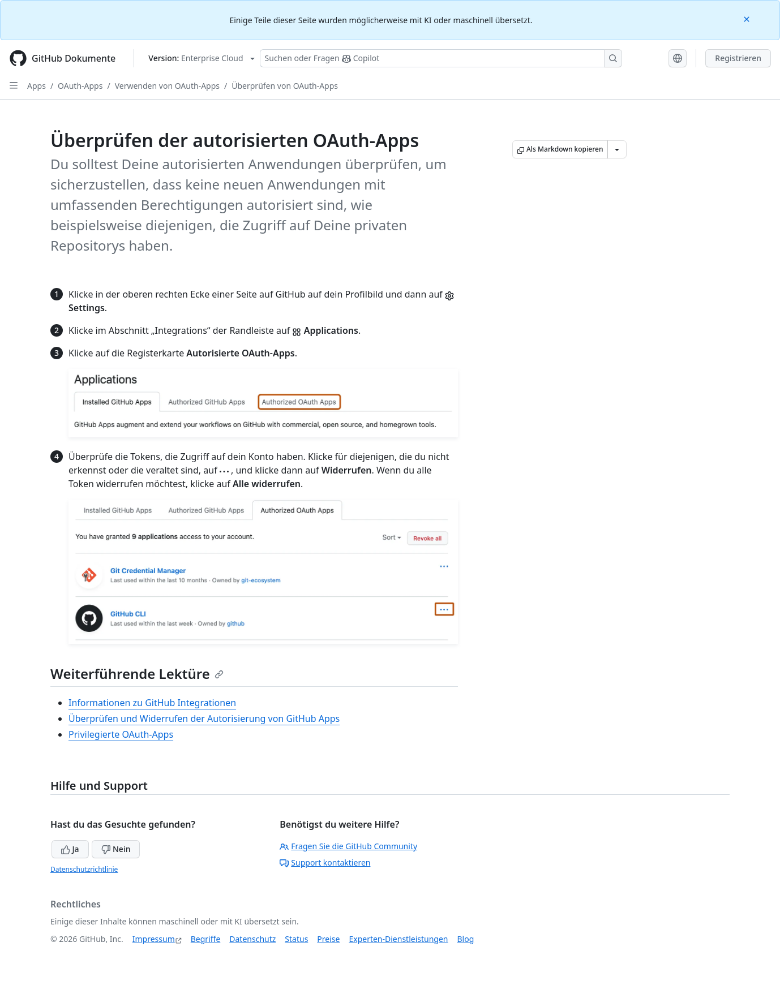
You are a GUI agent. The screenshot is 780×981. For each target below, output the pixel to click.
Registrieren (738, 58)
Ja (70, 849)
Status (296, 938)
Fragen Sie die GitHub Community (348, 846)
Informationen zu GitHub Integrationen (152, 702)
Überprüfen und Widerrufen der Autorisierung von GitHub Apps (204, 718)
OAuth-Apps (80, 85)
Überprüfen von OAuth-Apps (285, 85)
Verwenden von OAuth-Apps (167, 85)
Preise (328, 938)
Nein (115, 849)
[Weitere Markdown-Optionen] (617, 149)
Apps (36, 85)
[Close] (748, 18)
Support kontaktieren (325, 862)
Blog (465, 938)
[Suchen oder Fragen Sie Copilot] (441, 58)
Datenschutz (252, 938)
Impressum (153, 938)
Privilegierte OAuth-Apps (120, 734)
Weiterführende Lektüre (137, 673)
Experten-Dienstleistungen (398, 938)
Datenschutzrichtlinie (84, 869)
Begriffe (206, 938)
